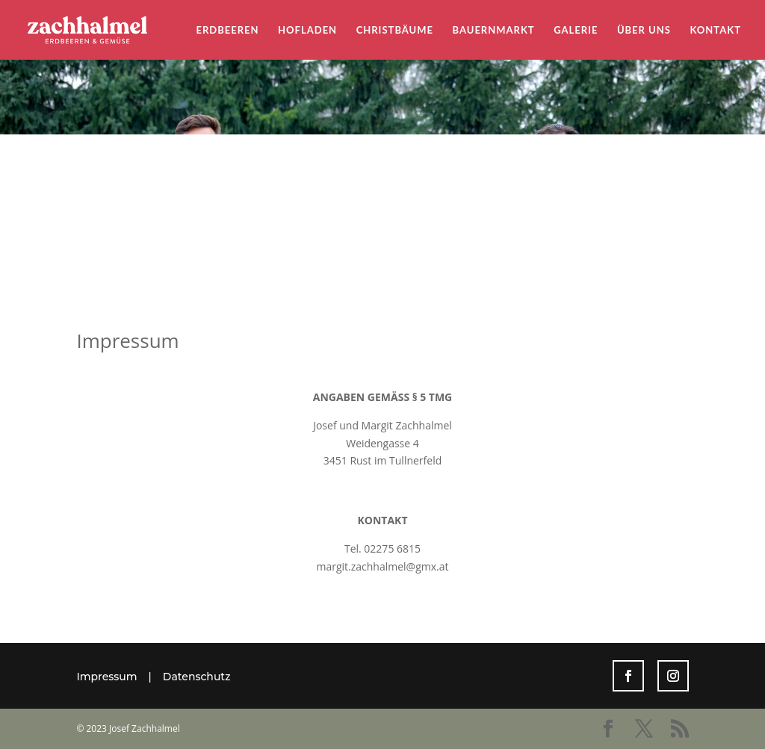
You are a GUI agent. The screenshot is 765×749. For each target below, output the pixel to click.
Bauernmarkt (494, 30)
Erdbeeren (227, 30)
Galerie (576, 30)
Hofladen (307, 30)
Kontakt (715, 30)
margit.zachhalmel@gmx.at (382, 566)
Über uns (644, 30)
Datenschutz (197, 676)
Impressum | (119, 676)
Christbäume (394, 30)
